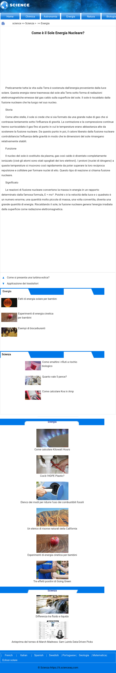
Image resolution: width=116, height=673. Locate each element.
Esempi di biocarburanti (31, 328)
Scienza (29, 23)
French (9, 655)
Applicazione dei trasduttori (23, 283)
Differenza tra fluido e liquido (52, 606)
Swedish (54, 655)
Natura (91, 16)
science (16, 23)
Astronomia (50, 16)
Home (9, 16)
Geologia (84, 655)
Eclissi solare (9, 660)
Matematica (99, 655)
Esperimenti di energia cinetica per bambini (52, 545)
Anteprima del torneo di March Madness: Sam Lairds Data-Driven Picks (52, 632)
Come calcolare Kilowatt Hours (52, 440)
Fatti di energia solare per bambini (37, 298)
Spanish (39, 655)
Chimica (30, 16)
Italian (23, 655)
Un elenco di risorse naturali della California (52, 519)
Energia (70, 16)
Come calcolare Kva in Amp (58, 391)
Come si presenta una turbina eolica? (28, 277)
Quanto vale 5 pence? (54, 376)
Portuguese (68, 655)
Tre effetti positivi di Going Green (52, 572)
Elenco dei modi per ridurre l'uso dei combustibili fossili (52, 493)
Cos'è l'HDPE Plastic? (52, 466)
